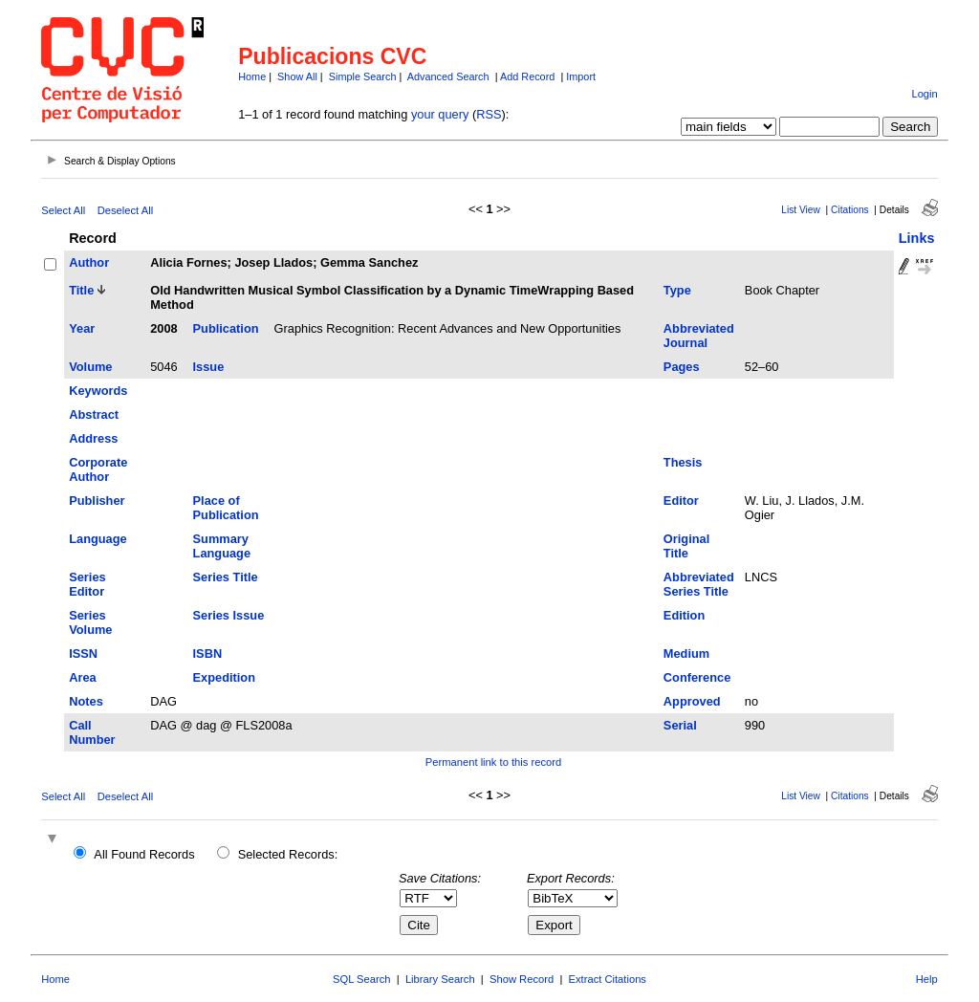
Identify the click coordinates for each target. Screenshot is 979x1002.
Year (82, 328)
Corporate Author (98, 469)
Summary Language (221, 546)
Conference (697, 677)
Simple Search (363, 76)
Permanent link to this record (493, 762)
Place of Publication (226, 507)
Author (89, 262)
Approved (692, 701)
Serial (680, 725)
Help (927, 979)
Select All (63, 210)
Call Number (92, 732)
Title (81, 290)
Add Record (527, 76)
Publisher (96, 500)
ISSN (83, 653)
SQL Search (362, 979)
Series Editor (87, 584)
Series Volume (90, 622)
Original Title (686, 546)
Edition (684, 615)
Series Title (225, 577)
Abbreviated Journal (699, 335)
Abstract (94, 414)
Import (581, 76)
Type (677, 290)
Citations (850, 210)
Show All (297, 76)
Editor (681, 500)
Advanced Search (448, 76)
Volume (90, 366)
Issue (209, 366)
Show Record (522, 979)
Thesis (683, 462)
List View (800, 210)
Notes (86, 701)
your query (439, 114)
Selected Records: (288, 854)
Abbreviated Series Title (699, 584)
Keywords (98, 390)
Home (252, 76)
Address (93, 438)
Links (917, 238)
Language (97, 539)
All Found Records (144, 854)
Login (924, 93)
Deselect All (125, 210)
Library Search (440, 979)
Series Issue (229, 615)
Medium (686, 653)
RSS (488, 114)
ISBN (208, 653)
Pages (682, 366)
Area (82, 677)
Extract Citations (607, 979)
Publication (226, 328)
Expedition (224, 677)
